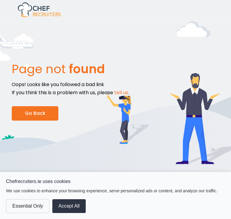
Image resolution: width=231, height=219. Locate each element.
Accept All (68, 205)
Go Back (35, 113)
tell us (121, 92)
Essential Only (27, 205)
